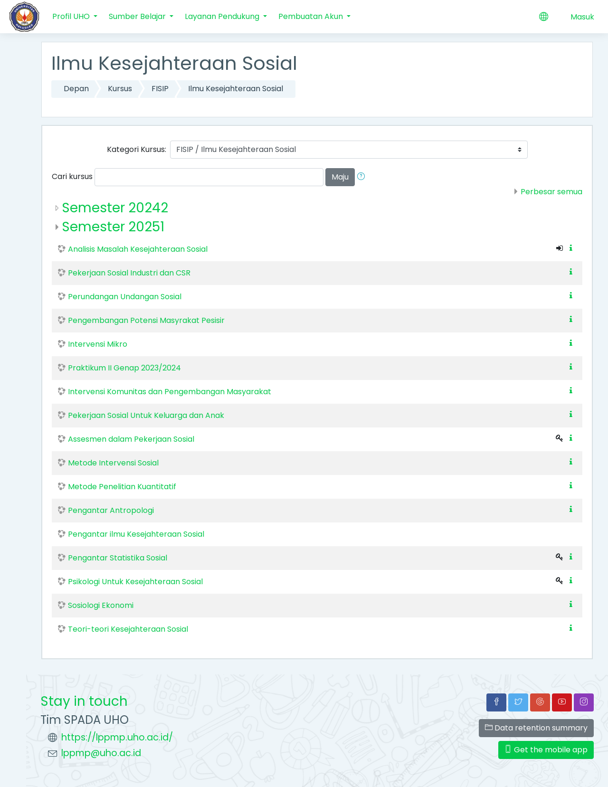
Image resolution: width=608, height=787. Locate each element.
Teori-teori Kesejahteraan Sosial (128, 629)
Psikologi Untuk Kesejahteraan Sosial (135, 581)
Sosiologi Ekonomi (100, 605)
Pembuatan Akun (311, 16)
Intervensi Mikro (97, 344)
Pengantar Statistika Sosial (117, 557)
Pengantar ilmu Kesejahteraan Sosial (136, 534)
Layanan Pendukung (223, 16)
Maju (340, 176)
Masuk (582, 16)
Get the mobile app (546, 749)
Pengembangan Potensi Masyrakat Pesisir (146, 320)
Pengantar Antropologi (111, 510)
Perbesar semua (551, 191)
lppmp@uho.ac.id (101, 753)
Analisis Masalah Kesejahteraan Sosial (138, 249)
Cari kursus (72, 176)
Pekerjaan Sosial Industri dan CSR (129, 272)
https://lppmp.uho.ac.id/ (117, 737)
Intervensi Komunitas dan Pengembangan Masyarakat (169, 391)
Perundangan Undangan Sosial (124, 296)
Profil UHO (72, 16)
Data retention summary (536, 727)
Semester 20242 (115, 208)
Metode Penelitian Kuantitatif (122, 486)
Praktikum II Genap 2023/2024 (124, 367)
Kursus (120, 88)
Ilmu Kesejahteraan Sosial (235, 88)
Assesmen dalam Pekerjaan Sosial (131, 439)
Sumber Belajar (138, 16)
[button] (363, 177)
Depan (76, 88)
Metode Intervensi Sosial (113, 462)
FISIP (160, 88)
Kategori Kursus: (136, 149)
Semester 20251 (113, 227)
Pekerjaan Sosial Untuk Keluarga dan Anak (146, 415)
